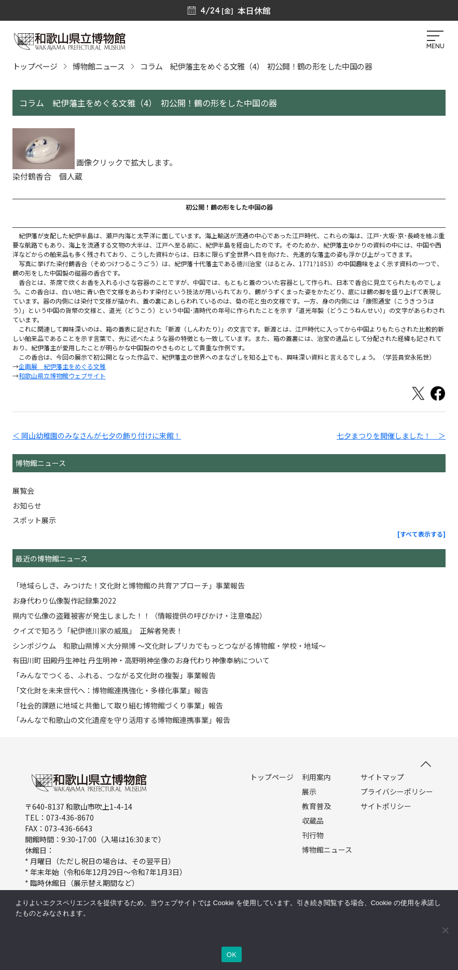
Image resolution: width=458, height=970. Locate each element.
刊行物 (313, 835)
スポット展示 (34, 520)
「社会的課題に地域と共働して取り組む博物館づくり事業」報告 (117, 705)
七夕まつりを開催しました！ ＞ (391, 435)
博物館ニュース (98, 66)
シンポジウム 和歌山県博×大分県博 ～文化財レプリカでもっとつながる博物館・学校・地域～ (169, 645)
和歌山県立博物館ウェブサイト (62, 375)
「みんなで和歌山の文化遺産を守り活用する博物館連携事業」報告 (121, 720)
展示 (309, 791)
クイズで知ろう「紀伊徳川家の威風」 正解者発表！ (97, 630)
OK (232, 955)
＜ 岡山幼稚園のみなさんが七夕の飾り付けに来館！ (96, 435)
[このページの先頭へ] (425, 764)
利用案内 (316, 777)
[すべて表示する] (421, 533)
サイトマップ (382, 777)
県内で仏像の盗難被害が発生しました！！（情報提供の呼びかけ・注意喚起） (139, 615)
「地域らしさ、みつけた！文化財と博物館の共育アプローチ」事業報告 (128, 585)
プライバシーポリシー (396, 791)
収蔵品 (313, 820)
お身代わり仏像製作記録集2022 (64, 600)
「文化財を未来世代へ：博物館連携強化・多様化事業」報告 (110, 690)
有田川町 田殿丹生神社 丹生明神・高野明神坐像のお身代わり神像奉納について (141, 660)
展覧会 (23, 490)
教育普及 (316, 806)
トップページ (34, 66)
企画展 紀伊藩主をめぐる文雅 (62, 366)
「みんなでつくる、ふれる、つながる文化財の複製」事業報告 (114, 675)
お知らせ (26, 505)
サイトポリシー (385, 806)
